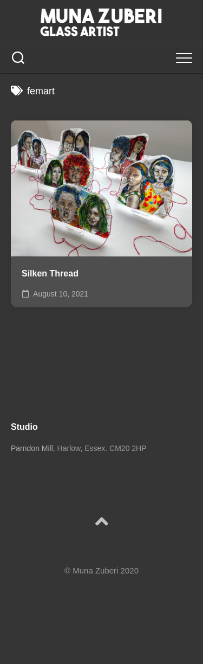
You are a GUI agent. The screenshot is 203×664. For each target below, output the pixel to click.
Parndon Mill (32, 448)
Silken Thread (50, 273)
